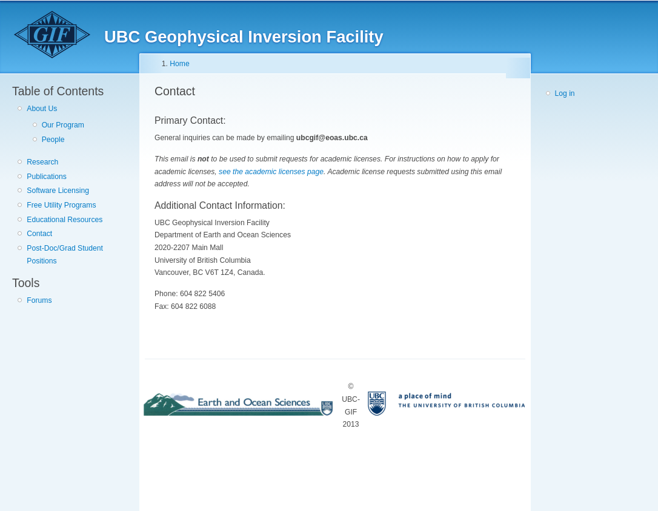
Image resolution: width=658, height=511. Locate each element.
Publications (47, 176)
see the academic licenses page (271, 172)
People (53, 139)
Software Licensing (58, 190)
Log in (565, 93)
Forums (39, 300)
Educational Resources (64, 219)
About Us (42, 108)
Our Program (63, 125)
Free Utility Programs (61, 205)
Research (42, 162)
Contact (39, 233)
